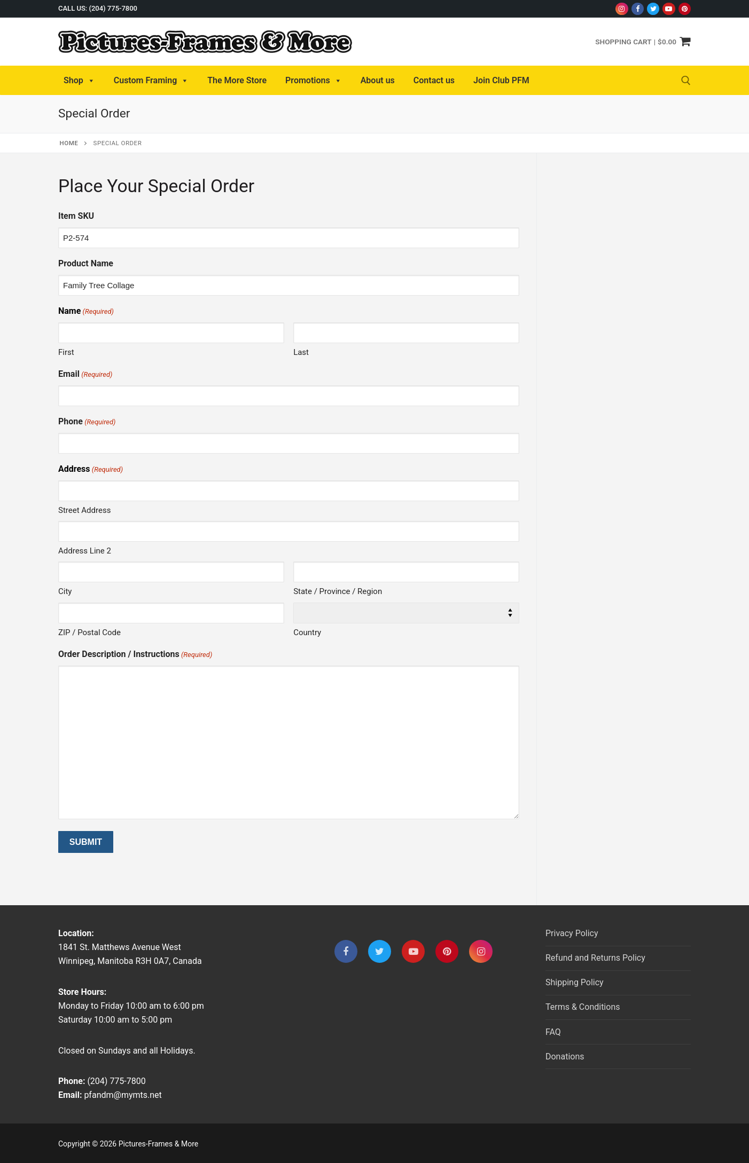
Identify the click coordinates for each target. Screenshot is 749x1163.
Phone (86, 422)
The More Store (237, 80)
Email (85, 374)
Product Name (85, 263)
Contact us (434, 80)
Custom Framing (151, 80)
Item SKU (76, 216)
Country (307, 632)
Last (301, 352)
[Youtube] (668, 9)
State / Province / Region (337, 591)
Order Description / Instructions (135, 654)
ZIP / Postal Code (89, 632)
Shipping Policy (574, 982)
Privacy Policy (571, 933)
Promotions (313, 80)
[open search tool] (686, 80)
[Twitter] (653, 9)
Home (69, 143)
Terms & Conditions (582, 1007)
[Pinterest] (684, 9)
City (65, 591)
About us (378, 80)
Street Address (84, 510)
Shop (79, 80)
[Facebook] (637, 9)
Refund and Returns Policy (595, 958)
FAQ (553, 1032)
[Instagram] (621, 9)
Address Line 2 (84, 551)
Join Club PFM (501, 80)
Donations (564, 1056)
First (66, 352)
